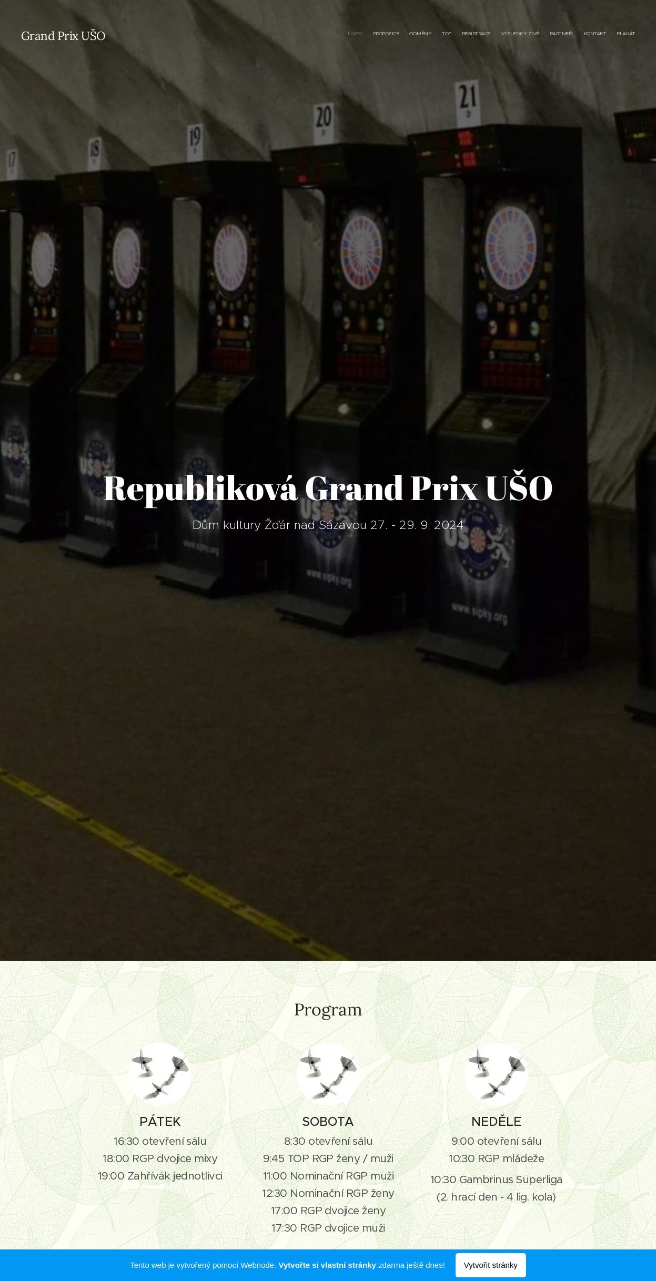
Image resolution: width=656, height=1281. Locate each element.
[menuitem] (552, 34)
